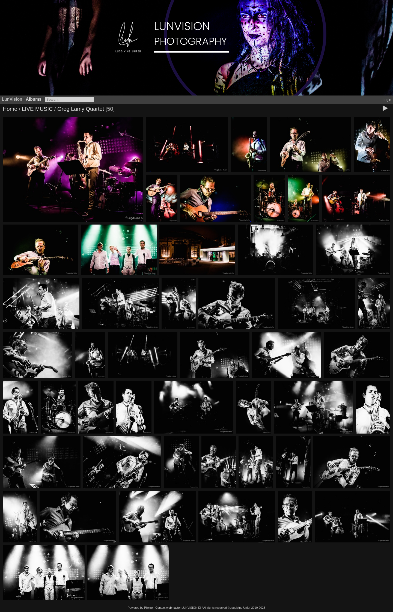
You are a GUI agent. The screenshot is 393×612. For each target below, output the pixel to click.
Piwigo (148, 607)
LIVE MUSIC (37, 109)
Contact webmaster (168, 607)
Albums (33, 99)
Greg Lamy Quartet (80, 109)
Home (10, 109)
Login (387, 100)
